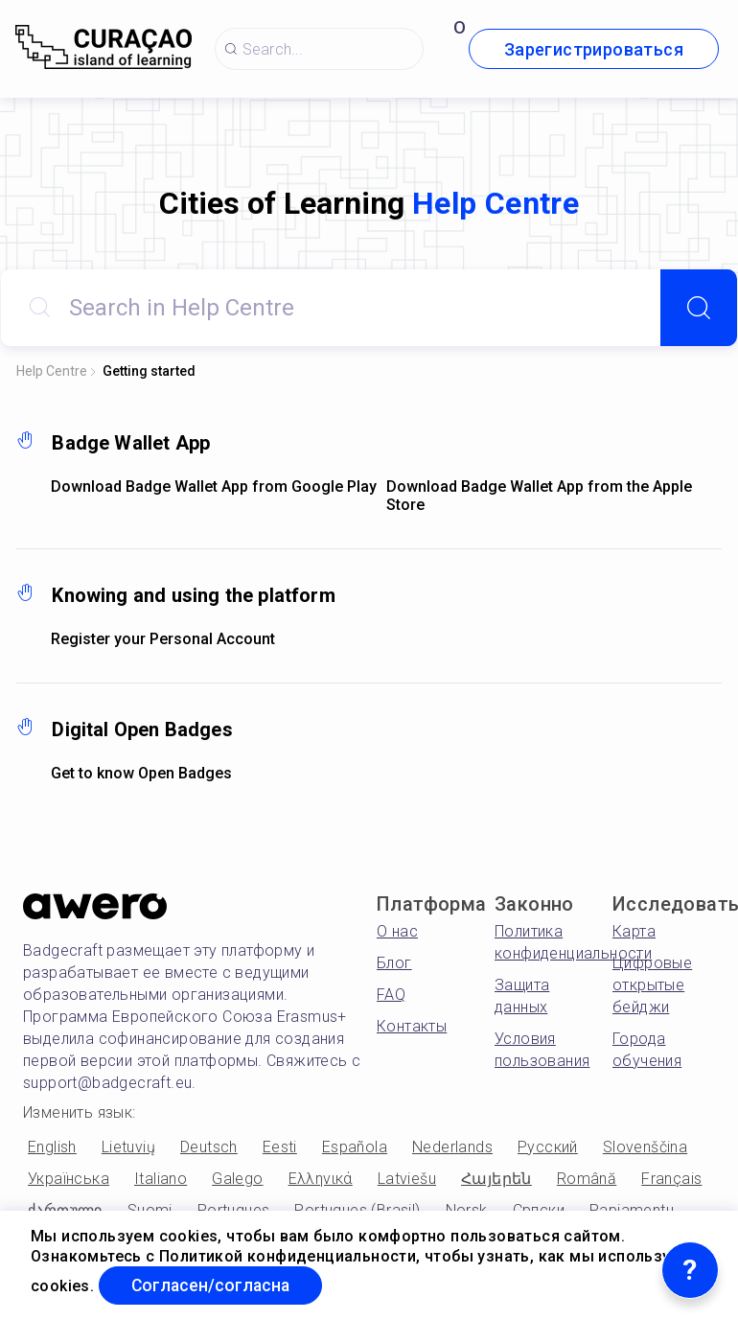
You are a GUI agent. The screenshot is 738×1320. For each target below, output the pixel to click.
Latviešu (407, 1178)
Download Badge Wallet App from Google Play (214, 486)
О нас (397, 931)
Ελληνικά (320, 1178)
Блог (394, 963)
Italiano (160, 1178)
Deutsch (209, 1147)
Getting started (149, 371)
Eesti (280, 1147)
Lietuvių (128, 1147)
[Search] (698, 307)
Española (354, 1147)
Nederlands (452, 1147)
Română (586, 1178)
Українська (68, 1178)
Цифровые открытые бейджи (652, 985)
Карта (634, 931)
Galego (237, 1178)
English (52, 1147)
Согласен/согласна (215, 1285)
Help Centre (51, 371)
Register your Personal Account (163, 639)
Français (671, 1178)
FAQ (391, 994)
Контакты (412, 1026)
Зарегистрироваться (593, 49)
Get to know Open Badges (141, 773)
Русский (548, 1147)
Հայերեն (496, 1178)
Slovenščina (645, 1147)
